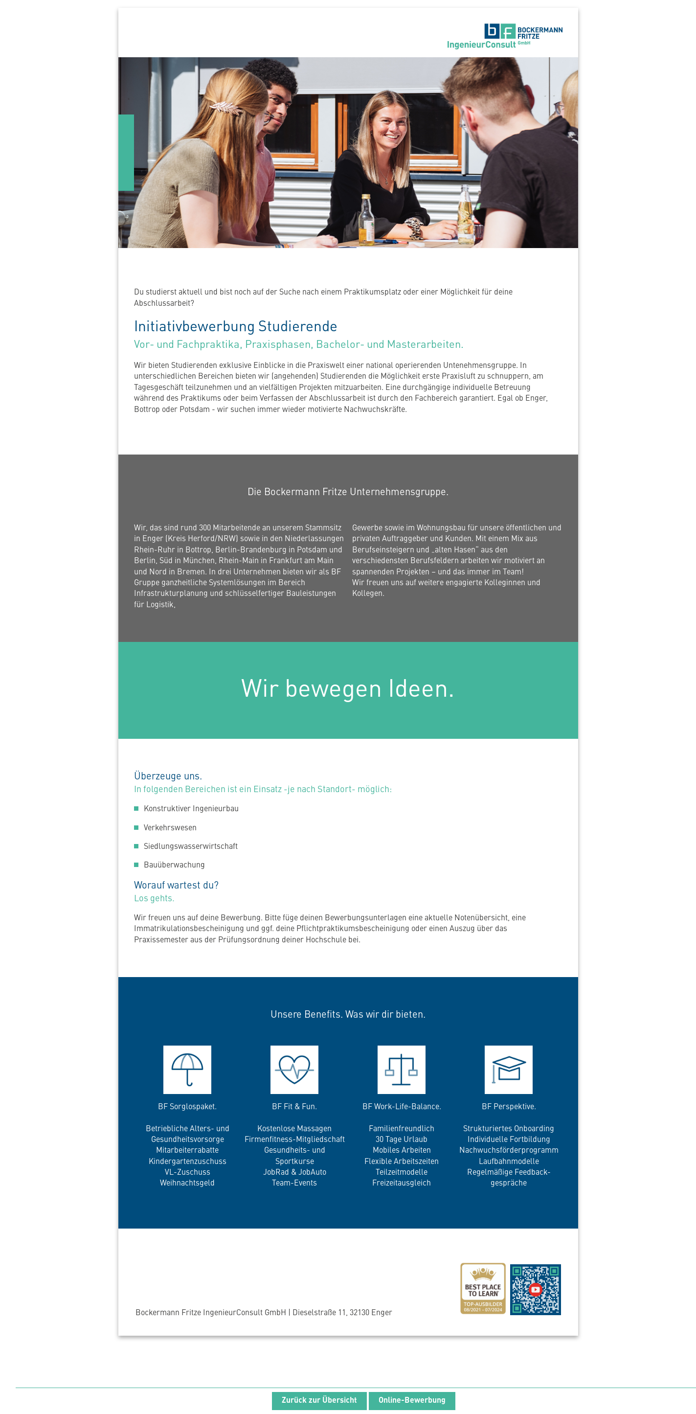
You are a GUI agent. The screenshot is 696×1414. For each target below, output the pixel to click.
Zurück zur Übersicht (319, 1401)
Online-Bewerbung (412, 1401)
